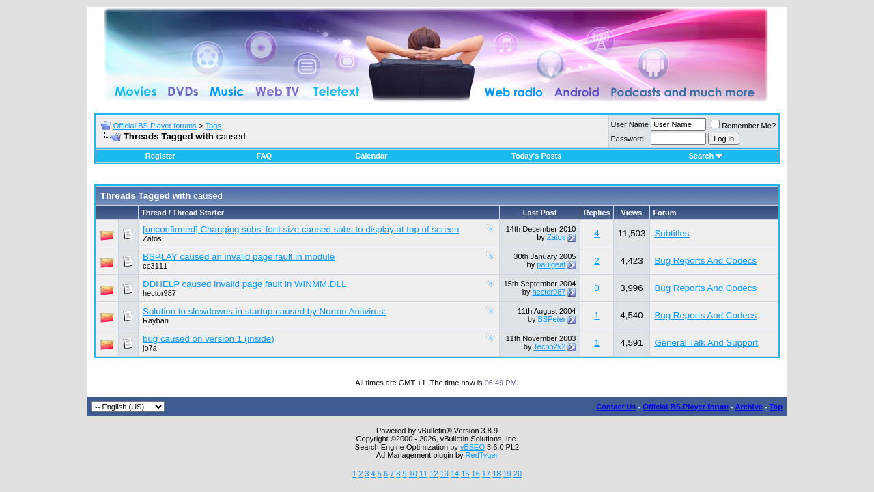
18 (496, 473)
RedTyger (482, 455)
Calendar (371, 156)
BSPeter (551, 319)
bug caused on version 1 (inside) (208, 338)
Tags (213, 126)
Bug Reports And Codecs (705, 261)
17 (486, 473)
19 (507, 473)
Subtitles (671, 233)
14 (455, 473)
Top (776, 406)
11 (423, 473)
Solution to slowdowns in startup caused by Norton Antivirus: (264, 311)
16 (476, 473)
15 (465, 473)
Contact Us (616, 406)
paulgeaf (551, 264)
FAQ (264, 156)
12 (433, 473)
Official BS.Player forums (155, 126)
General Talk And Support (706, 343)
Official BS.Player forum (686, 406)
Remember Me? (743, 126)
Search (705, 156)
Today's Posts (536, 156)
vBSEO (472, 447)
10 (413, 473)
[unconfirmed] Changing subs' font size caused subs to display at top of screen (301, 229)
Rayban (156, 320)
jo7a (150, 348)
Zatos (152, 238)
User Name (630, 124)
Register (160, 156)
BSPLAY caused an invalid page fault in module (239, 256)
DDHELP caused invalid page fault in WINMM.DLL (244, 284)
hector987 (159, 293)
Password (627, 139)
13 (444, 473)
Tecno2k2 (549, 346)
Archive (749, 406)
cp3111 (155, 266)
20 (517, 473)
